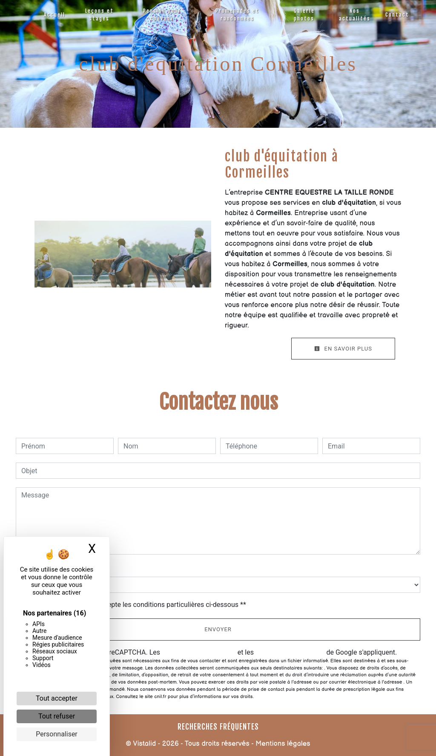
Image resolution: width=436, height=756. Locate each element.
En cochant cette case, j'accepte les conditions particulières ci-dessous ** (135, 605)
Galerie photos (304, 15)
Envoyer (218, 629)
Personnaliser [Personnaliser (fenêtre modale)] (56, 734)
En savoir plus (343, 348)
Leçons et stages (99, 15)
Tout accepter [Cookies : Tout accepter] (56, 698)
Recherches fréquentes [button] (218, 726)
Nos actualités (354, 15)
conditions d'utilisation (290, 652)
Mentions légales (282, 744)
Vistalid (144, 744)
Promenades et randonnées (237, 15)
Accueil (54, 14)
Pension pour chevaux (162, 15)
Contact (397, 14)
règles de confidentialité (199, 652)
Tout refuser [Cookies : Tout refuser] (56, 716)
